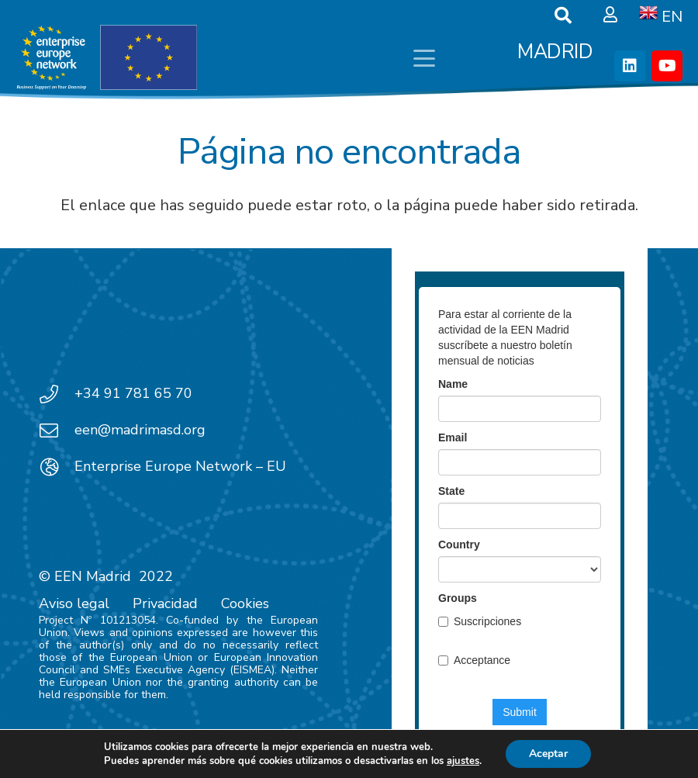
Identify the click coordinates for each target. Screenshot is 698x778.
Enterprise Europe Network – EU (180, 466)
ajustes (463, 761)
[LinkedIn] (629, 65)
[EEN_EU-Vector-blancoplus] (106, 58)
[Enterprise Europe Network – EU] (56, 467)
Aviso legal (74, 603)
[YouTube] (666, 65)
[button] (424, 58)
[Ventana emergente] (610, 15)
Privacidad (165, 603)
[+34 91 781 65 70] (56, 394)
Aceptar (548, 753)
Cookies (245, 603)
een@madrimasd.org (140, 429)
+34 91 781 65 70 (133, 393)
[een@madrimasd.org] (56, 430)
